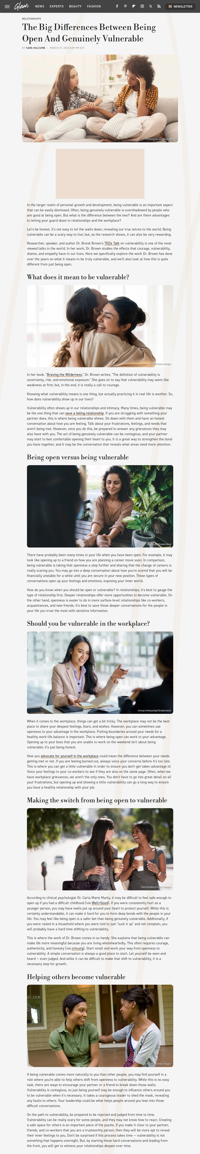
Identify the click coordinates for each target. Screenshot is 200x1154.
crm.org (77, 948)
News (39, 6)
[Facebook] (117, 7)
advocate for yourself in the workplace (70, 756)
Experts (57, 6)
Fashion (94, 6)
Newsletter (180, 6)
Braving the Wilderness (64, 374)
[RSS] (159, 7)
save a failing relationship (84, 413)
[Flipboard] (134, 7)
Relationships (31, 19)
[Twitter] (150, 7)
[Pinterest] (125, 7)
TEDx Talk (111, 243)
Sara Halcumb (35, 48)
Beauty (75, 6)
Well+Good (100, 903)
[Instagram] (142, 7)
